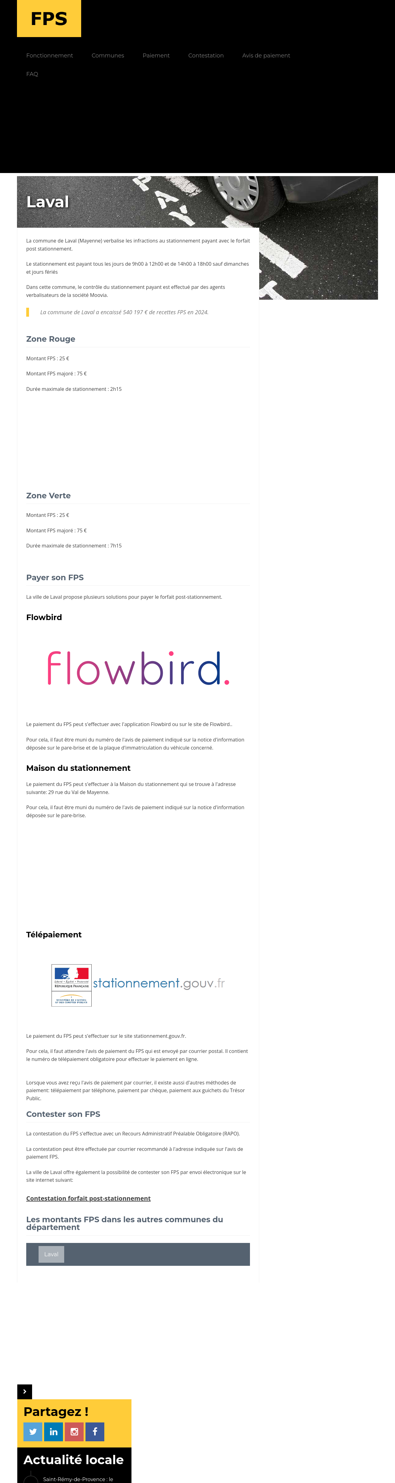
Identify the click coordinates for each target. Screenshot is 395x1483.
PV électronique (314, 1389)
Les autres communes (307, 615)
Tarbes (285, 552)
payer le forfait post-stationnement (180, 559)
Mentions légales (177, 1469)
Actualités (157, 1389)
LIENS (297, 1379)
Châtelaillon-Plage (301, 584)
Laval (73, 203)
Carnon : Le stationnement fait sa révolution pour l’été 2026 (331, 281)
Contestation (267, 18)
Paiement (217, 18)
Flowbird (161, 687)
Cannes (286, 536)
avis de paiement (107, 1014)
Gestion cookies (296, 1469)
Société (154, 1419)
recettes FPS (171, 275)
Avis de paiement (328, 18)
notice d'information (221, 702)
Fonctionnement (111, 18)
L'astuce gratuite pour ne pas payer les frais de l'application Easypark (326, 407)
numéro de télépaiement (80, 1022)
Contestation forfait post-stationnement (88, 1161)
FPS (97, 1379)
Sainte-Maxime (297, 599)
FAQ (94, 37)
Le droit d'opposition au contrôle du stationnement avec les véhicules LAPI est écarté (330, 466)
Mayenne (93, 203)
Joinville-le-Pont (334, 536)
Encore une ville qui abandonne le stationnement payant (329, 437)
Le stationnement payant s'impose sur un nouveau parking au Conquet (331, 310)
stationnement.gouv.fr (159, 998)
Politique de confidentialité (237, 1469)
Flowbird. (220, 687)
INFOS (147, 1379)
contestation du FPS (55, 1096)
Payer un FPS (311, 1432)
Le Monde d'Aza (129, 1469)
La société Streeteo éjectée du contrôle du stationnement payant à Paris (327, 500)
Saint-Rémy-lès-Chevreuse (313, 568)
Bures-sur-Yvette (332, 552)
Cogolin (353, 584)
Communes (169, 18)
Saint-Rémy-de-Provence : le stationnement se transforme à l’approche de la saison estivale (328, 251)
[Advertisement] (197, 92)
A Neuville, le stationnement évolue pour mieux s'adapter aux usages (330, 344)
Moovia (98, 258)
